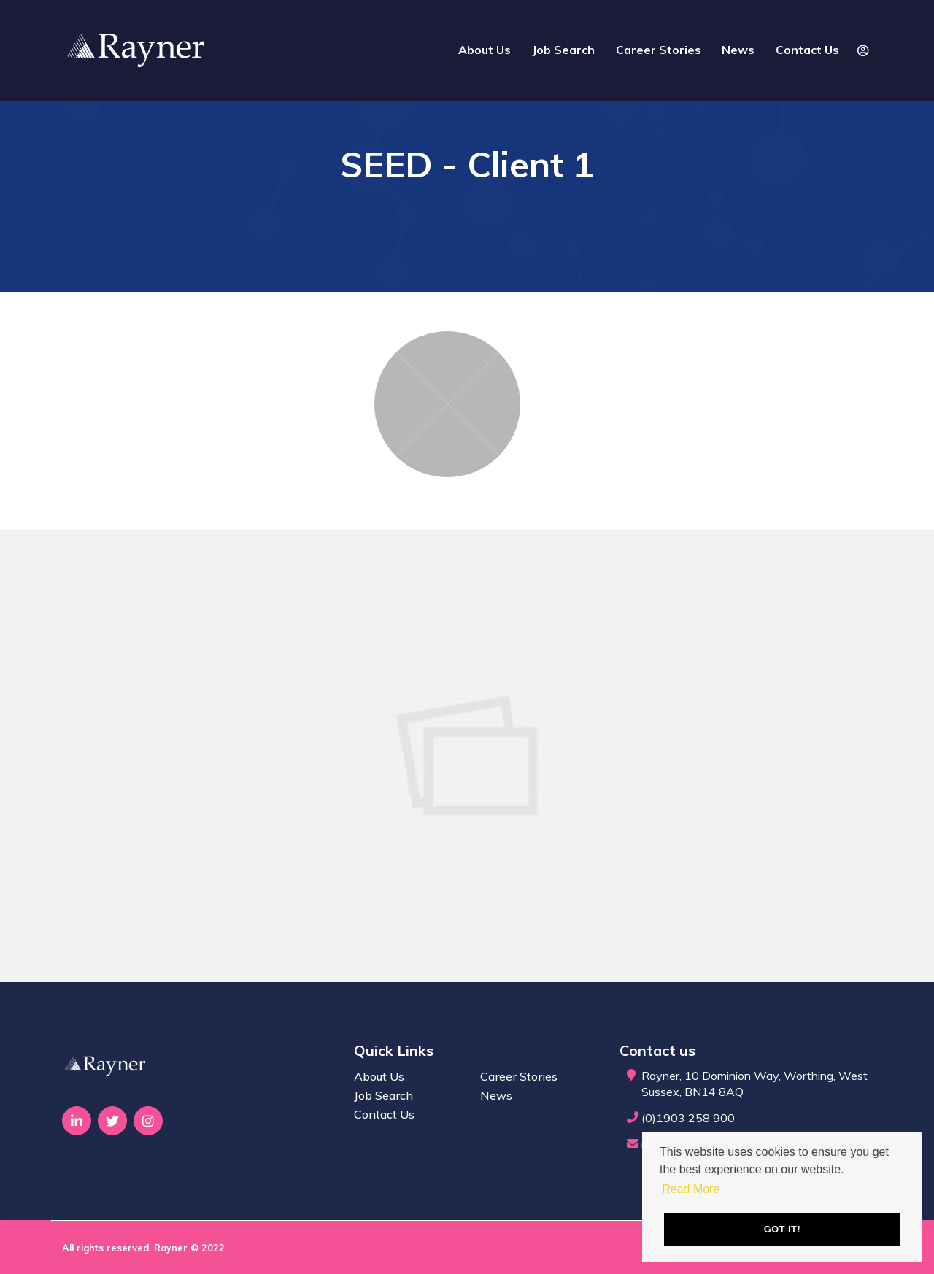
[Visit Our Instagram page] (148, 1120)
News (738, 49)
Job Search (563, 49)
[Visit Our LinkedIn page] (76, 1120)
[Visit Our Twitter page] (112, 1120)
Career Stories (658, 49)
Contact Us (807, 49)
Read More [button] (690, 1189)
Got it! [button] (782, 1229)
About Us (484, 49)
